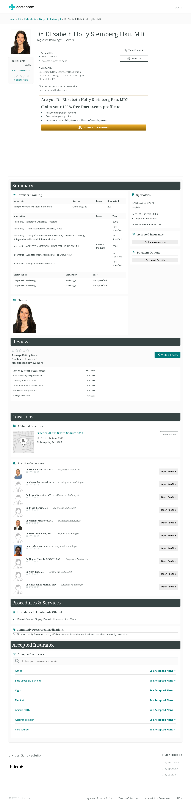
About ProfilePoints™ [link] (21, 70)
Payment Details (155, 260)
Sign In (178, 7)
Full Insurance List (155, 241)
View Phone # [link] (134, 50)
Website (134, 58)
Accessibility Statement (157, 798)
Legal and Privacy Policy (99, 798)
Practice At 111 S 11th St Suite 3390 (59, 433)
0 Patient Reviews (21, 80)
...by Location (169, 774)
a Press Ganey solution (26, 755)
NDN (179, 798)
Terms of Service (128, 798)
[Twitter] (21, 766)
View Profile (169, 434)
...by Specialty (170, 768)
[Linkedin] (16, 766)
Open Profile (168, 471)
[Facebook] (11, 766)
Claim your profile (93, 127)
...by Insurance (170, 762)
